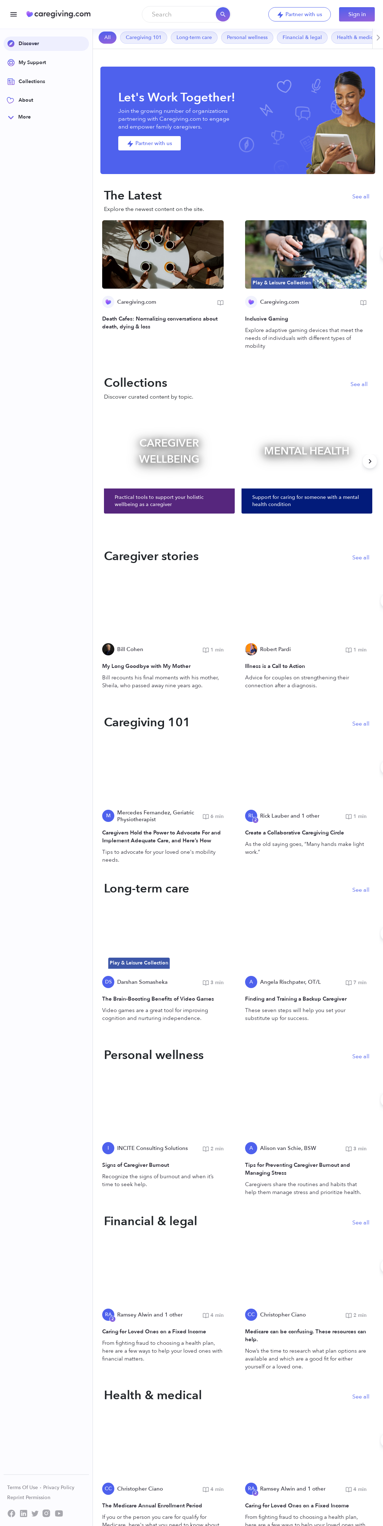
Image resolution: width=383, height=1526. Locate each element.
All (107, 37)
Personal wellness (247, 37)
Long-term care (194, 37)
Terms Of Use (24, 1487)
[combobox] (186, 14)
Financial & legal (302, 37)
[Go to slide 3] (240, 1505)
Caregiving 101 (143, 37)
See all (360, 197)
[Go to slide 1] (214, 1505)
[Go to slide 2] (227, 1505)
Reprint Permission (28, 1497)
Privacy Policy (58, 1487)
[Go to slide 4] (252, 1505)
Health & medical (357, 37)
